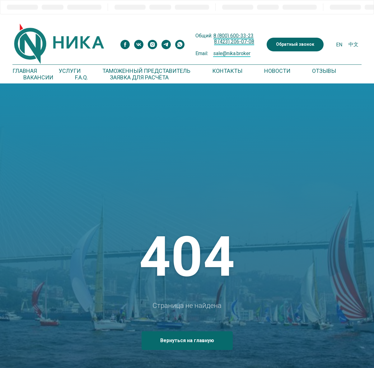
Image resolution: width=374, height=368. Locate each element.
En (339, 45)
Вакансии (38, 77)
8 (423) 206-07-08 (234, 42)
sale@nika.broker (231, 53)
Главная (24, 71)
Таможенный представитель (146, 71)
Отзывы (324, 71)
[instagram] (152, 44)
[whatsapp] (180, 44)
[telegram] (166, 44)
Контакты (227, 71)
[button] (295, 45)
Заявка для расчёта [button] (139, 77)
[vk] (138, 44)
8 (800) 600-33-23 (233, 36)
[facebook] (125, 44)
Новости (277, 71)
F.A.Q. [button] (81, 77)
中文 (353, 44)
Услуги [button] (70, 71)
